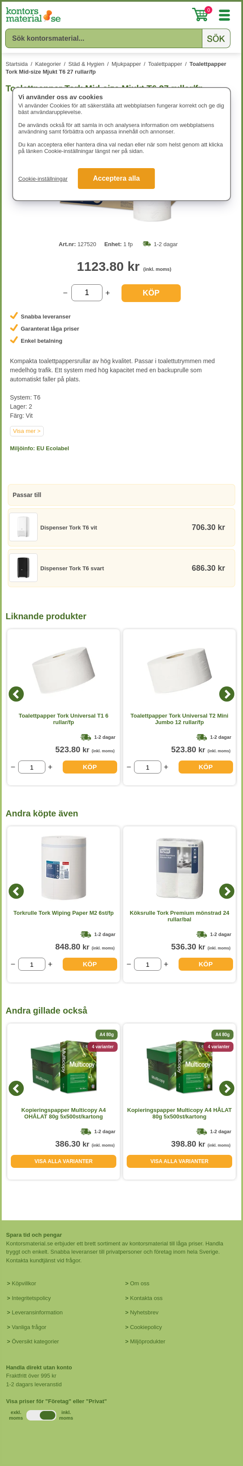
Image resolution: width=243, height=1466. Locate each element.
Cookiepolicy (146, 1327)
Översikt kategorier (35, 1341)
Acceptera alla (116, 178)
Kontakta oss (146, 1298)
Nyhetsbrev (144, 1312)
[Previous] (16, 694)
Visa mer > (27, 431)
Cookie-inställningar (42, 179)
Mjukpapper (126, 64)
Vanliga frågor (29, 1327)
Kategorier (48, 64)
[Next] (226, 694)
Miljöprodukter (148, 1341)
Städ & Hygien (86, 64)
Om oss (140, 1283)
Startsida (17, 64)
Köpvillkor (24, 1283)
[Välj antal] (86, 292)
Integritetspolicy (31, 1298)
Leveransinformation (37, 1312)
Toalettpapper (165, 64)
